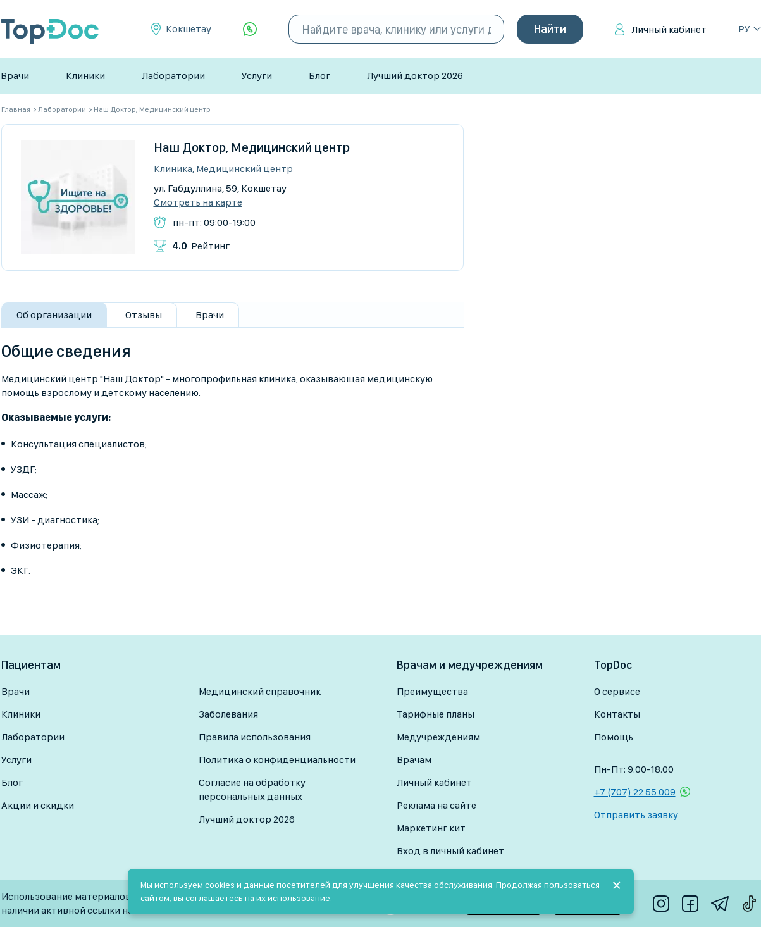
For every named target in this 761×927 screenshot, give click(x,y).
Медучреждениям (438, 737)
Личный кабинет (669, 29)
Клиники (85, 76)
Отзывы (143, 315)
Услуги (257, 76)
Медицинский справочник (260, 691)
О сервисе (617, 691)
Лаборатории (173, 76)
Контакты (617, 714)
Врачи (15, 76)
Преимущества (432, 691)
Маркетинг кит (431, 828)
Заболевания (228, 714)
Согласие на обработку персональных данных (252, 789)
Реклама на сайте (436, 805)
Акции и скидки (37, 805)
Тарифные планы (435, 714)
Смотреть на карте (198, 202)
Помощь (613, 737)
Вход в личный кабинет (450, 851)
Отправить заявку (636, 815)
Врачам (414, 760)
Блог (319, 76)
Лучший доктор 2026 (415, 76)
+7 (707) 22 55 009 (635, 792)
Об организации (54, 315)
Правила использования (255, 737)
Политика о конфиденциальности (277, 760)
